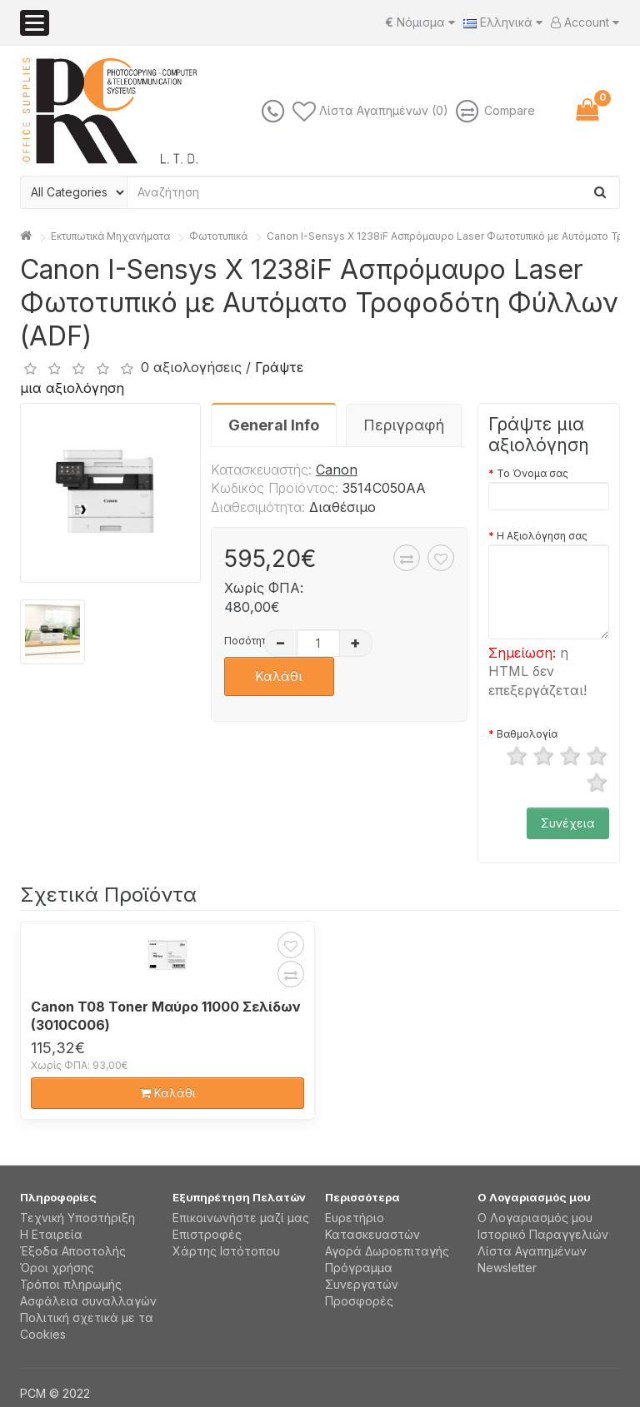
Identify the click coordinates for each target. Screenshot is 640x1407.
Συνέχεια (568, 823)
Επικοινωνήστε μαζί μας (240, 1218)
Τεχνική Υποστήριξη (77, 1218)
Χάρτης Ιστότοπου (226, 1251)
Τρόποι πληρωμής (71, 1284)
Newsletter (507, 1267)
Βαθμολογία (527, 734)
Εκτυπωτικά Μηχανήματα (110, 236)
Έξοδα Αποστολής (73, 1251)
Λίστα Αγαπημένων (532, 1251)
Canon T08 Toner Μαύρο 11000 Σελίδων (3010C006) (166, 1015)
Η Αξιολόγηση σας (542, 535)
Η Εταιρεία (51, 1234)
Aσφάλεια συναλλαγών (88, 1301)
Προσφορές (359, 1301)
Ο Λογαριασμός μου (535, 1218)
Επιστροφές (207, 1234)
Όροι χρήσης (57, 1267)
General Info (273, 425)
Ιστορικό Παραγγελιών (543, 1234)
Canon (337, 469)
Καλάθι (278, 676)
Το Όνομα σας (532, 473)
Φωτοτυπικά (218, 236)
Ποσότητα (241, 640)
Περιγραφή (403, 425)
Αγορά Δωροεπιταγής (387, 1251)
